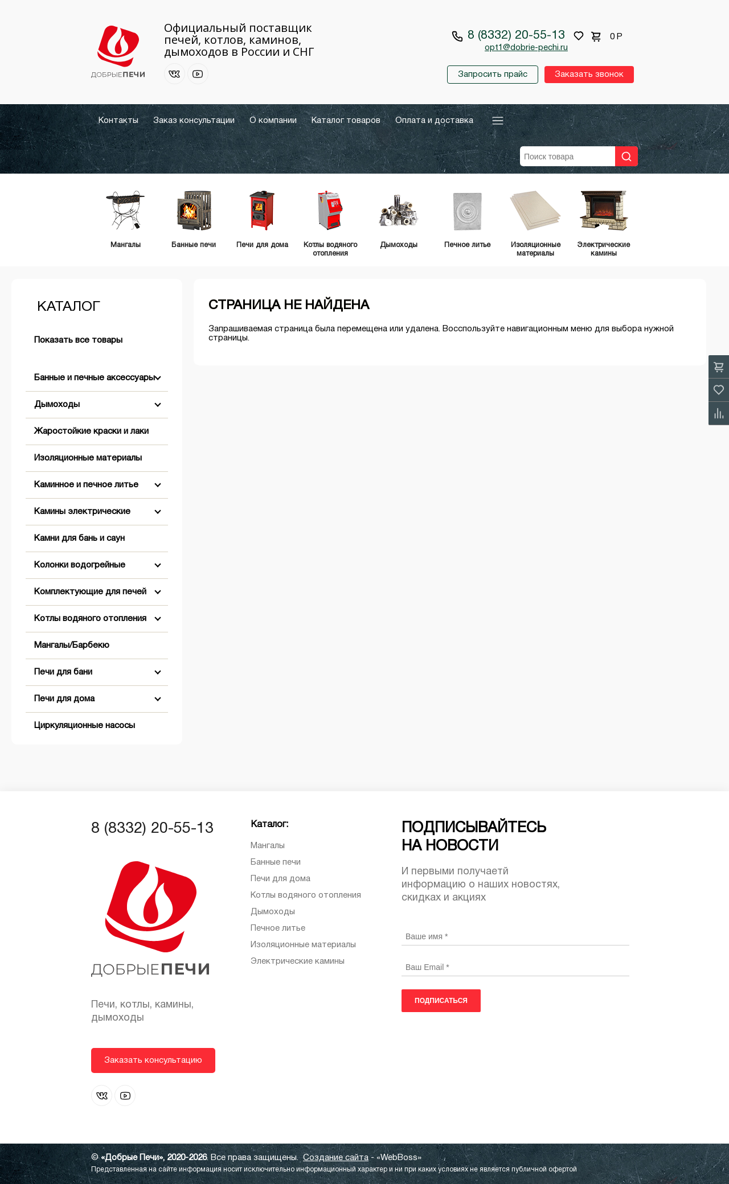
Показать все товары (78, 340)
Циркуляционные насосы (84, 726)
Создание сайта (335, 1158)
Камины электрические (82, 512)
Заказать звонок (589, 75)
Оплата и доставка (434, 121)
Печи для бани (63, 672)
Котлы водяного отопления (90, 619)
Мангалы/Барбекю (71, 645)
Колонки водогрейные (79, 565)
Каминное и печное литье (86, 485)
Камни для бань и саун (79, 538)
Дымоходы (57, 405)
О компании (273, 121)
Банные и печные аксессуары (94, 378)
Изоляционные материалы (88, 458)
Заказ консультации (194, 121)
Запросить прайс (492, 75)
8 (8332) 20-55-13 (516, 35)
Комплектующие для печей (90, 592)
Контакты (118, 121)
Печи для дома (64, 699)
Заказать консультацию (153, 1060)
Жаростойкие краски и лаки (91, 431)
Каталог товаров (346, 121)
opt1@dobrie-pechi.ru (526, 48)
